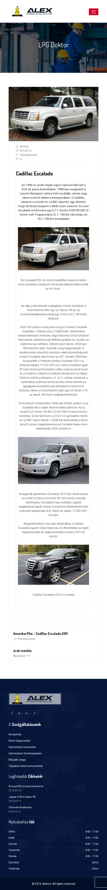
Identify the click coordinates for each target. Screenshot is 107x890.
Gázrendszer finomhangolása (25, 753)
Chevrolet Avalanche (20, 807)
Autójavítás (15, 734)
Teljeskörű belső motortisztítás (26, 766)
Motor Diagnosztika (19, 740)
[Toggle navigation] (93, 11)
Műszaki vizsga (17, 759)
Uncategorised (29, 154)
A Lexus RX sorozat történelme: (26, 786)
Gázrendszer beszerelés (22, 747)
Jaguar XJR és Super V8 (22, 796)
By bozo (24, 146)
